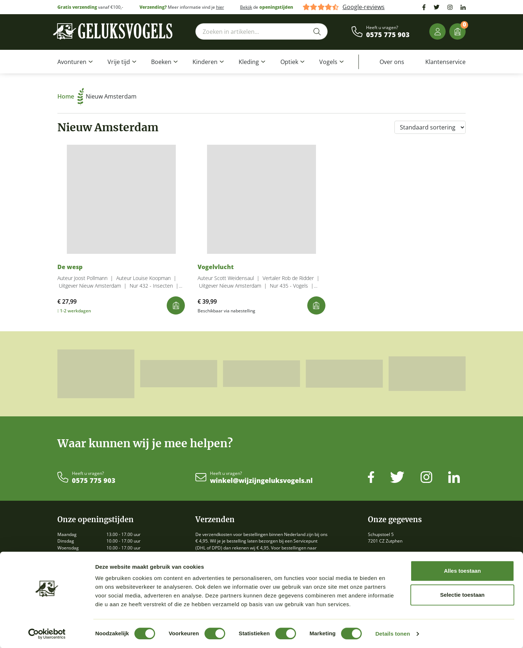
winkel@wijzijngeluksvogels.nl (261, 481)
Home (70, 96)
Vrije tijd (119, 62)
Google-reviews (363, 7)
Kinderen (205, 62)
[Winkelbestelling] (430, 127)
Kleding (249, 62)
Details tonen (392, 634)
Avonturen (71, 62)
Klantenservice (445, 62)
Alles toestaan (462, 571)
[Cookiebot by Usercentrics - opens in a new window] (47, 633)
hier (220, 7)
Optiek (289, 62)
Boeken (161, 62)
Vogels (328, 62)
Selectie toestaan (462, 595)
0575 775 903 (388, 35)
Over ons (392, 62)
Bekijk (246, 7)
